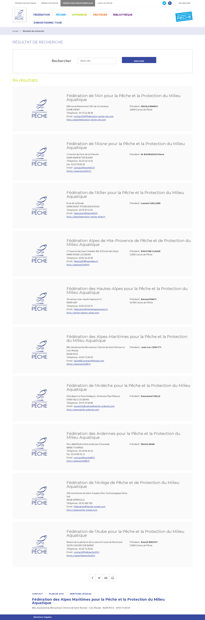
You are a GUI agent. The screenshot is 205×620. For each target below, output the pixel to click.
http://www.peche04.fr (78, 264)
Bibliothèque (122, 14)
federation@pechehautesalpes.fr (91, 309)
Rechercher (61, 60)
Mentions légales (80, 594)
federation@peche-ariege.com (89, 506)
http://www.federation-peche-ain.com (86, 119)
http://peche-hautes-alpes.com (83, 312)
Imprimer (112, 578)
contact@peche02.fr (84, 167)
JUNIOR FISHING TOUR (47, 22)
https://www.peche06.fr (79, 363)
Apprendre (79, 14)
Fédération (41, 14)
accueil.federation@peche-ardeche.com (94, 406)
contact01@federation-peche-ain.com (94, 116)
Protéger (100, 14)
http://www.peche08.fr (78, 460)
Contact (37, 594)
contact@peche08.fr (84, 457)
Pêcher (61, 14)
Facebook (92, 578)
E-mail (105, 578)
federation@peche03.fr (86, 213)
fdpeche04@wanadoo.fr (86, 261)
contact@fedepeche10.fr (86, 552)
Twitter (99, 578)
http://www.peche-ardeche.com (83, 409)
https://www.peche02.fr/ (79, 171)
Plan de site (56, 594)
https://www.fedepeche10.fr (81, 555)
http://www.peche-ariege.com (82, 509)
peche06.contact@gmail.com (89, 360)
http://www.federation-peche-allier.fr (86, 216)
